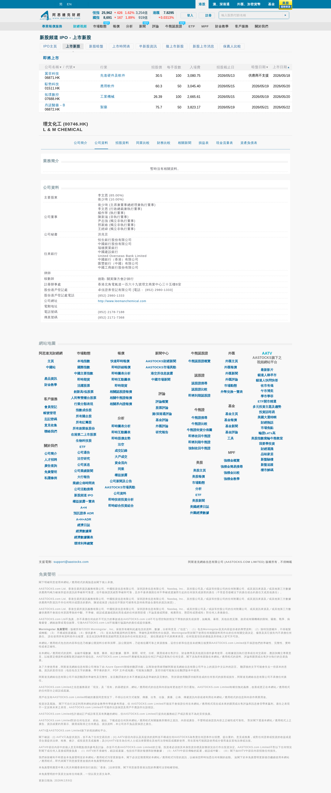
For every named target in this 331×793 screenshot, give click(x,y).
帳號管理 (50, 413)
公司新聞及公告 (121, 481)
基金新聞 (231, 426)
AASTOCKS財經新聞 (162, 361)
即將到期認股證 (199, 395)
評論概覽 (162, 401)
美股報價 (199, 476)
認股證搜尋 (199, 383)
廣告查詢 (50, 465)
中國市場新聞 (161, 379)
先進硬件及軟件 (112, 75)
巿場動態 (231, 385)
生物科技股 (84, 440)
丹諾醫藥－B (55, 105)
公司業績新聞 (83, 471)
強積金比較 (232, 472)
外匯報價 (231, 367)
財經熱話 (267, 422)
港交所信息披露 (162, 373)
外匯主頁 (231, 361)
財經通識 (267, 449)
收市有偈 (267, 385)
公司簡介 (50, 453)
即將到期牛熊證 (199, 442)
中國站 (51, 367)
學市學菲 (267, 396)
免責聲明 (50, 472)
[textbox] (254, 15)
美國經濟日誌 (199, 506)
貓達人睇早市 (267, 375)
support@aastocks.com (71, 561)
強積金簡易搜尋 (232, 466)
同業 (121, 469)
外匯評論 (162, 426)
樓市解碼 (267, 470)
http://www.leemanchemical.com (122, 301)
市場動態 (199, 482)
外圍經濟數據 (199, 513)
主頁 (50, 361)
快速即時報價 (121, 361)
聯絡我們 (50, 431)
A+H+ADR (83, 519)
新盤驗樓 (267, 459)
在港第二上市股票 (83, 434)
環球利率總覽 (83, 543)
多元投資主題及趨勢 (267, 406)
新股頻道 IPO (83, 495)
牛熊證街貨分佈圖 (199, 430)
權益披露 (121, 475)
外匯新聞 (231, 373)
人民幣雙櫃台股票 (83, 398)
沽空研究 (83, 458)
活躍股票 (83, 385)
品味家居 (267, 454)
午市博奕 (267, 391)
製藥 (103, 107)
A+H (83, 507)
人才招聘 (50, 459)
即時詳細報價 (120, 367)
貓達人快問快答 (267, 380)
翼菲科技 (52, 73)
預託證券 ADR (83, 513)
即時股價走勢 (120, 438)
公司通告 (83, 452)
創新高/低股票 (84, 391)
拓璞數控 (52, 94)
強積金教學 (232, 479)
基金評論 (162, 420)
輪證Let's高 (267, 433)
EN (69, 4)
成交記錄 (121, 450)
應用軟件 (107, 86)
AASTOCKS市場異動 (121, 487)
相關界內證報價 (121, 404)
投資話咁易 (267, 412)
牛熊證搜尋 (199, 417)
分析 (199, 488)
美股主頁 (199, 470)
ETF (84, 447)
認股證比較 (199, 389)
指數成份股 (84, 410)
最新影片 (267, 370)
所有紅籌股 (84, 422)
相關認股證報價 (121, 391)
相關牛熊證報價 (121, 398)
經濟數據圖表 (83, 537)
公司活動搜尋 (83, 489)
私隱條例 (50, 478)
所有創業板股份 (84, 428)
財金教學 (50, 384)
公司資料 (121, 493)
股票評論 (162, 407)
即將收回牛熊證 (199, 436)
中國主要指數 (83, 373)
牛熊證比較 (199, 424)
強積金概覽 (232, 460)
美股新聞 (199, 500)
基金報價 (231, 420)
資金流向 (121, 463)
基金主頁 (231, 414)
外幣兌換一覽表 (232, 391)
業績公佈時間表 (84, 483)
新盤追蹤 (267, 464)
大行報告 (83, 477)
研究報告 (162, 432)
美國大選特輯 (267, 417)
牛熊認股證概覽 (199, 361)
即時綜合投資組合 (121, 505)
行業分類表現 (83, 404)
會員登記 (50, 407)
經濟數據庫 (84, 531)
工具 (231, 438)
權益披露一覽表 (84, 501)
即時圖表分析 (120, 373)
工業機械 (107, 96)
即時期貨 (83, 379)
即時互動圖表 (120, 379)
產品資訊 (50, 378)
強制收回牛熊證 (199, 448)
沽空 (121, 444)
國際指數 (83, 367)
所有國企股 (84, 416)
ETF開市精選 (267, 401)
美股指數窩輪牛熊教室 (267, 438)
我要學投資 (267, 443)
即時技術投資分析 (121, 499)
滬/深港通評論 (162, 414)
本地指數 (83, 361)
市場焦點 (267, 428)
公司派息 (83, 464)
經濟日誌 (83, 525)
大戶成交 (121, 456)
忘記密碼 (50, 419)
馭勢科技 (52, 84)
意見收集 (50, 425)
